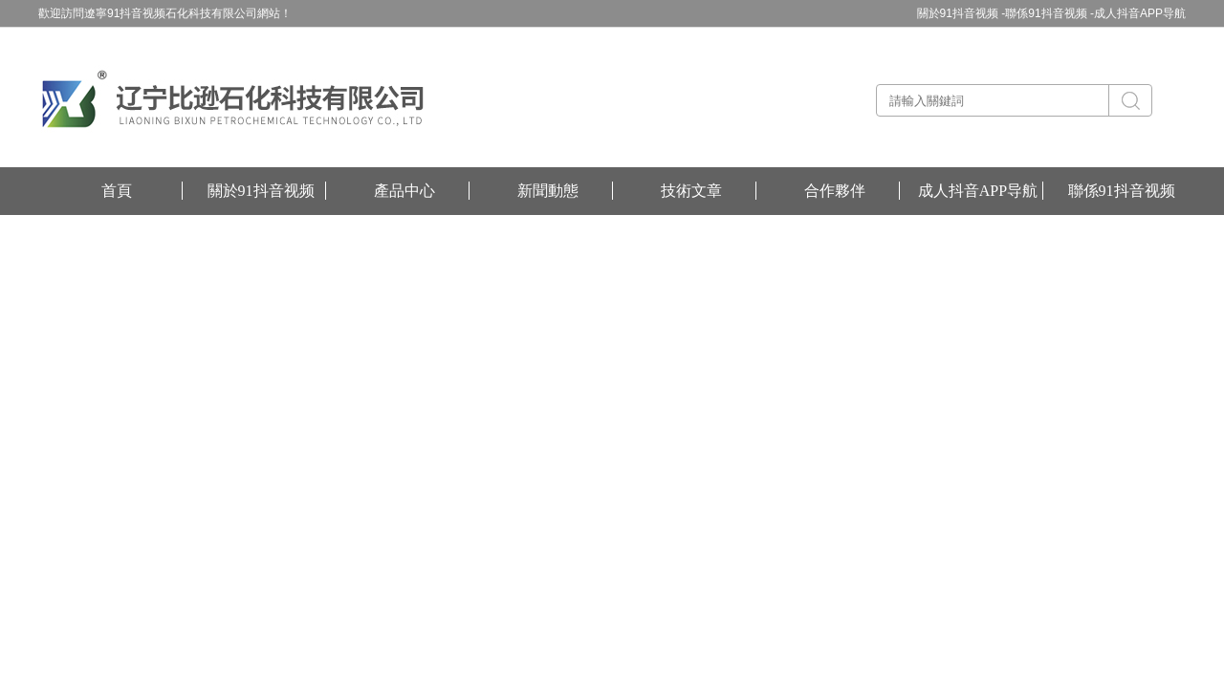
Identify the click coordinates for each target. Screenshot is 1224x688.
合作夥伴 (834, 191)
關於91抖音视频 (261, 191)
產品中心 (404, 191)
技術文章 (691, 191)
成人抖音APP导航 (1140, 13)
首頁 (116, 191)
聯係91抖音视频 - (1049, 13)
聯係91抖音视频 (1121, 191)
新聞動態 (548, 191)
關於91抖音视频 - (961, 13)
